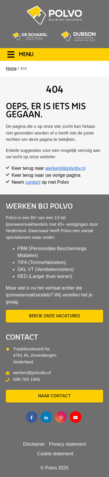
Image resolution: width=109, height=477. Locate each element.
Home (11, 68)
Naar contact (54, 396)
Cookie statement (55, 453)
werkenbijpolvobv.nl (65, 168)
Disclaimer (34, 444)
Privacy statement (67, 444)
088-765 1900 (26, 379)
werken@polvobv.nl (32, 372)
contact (32, 182)
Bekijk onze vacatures (54, 316)
